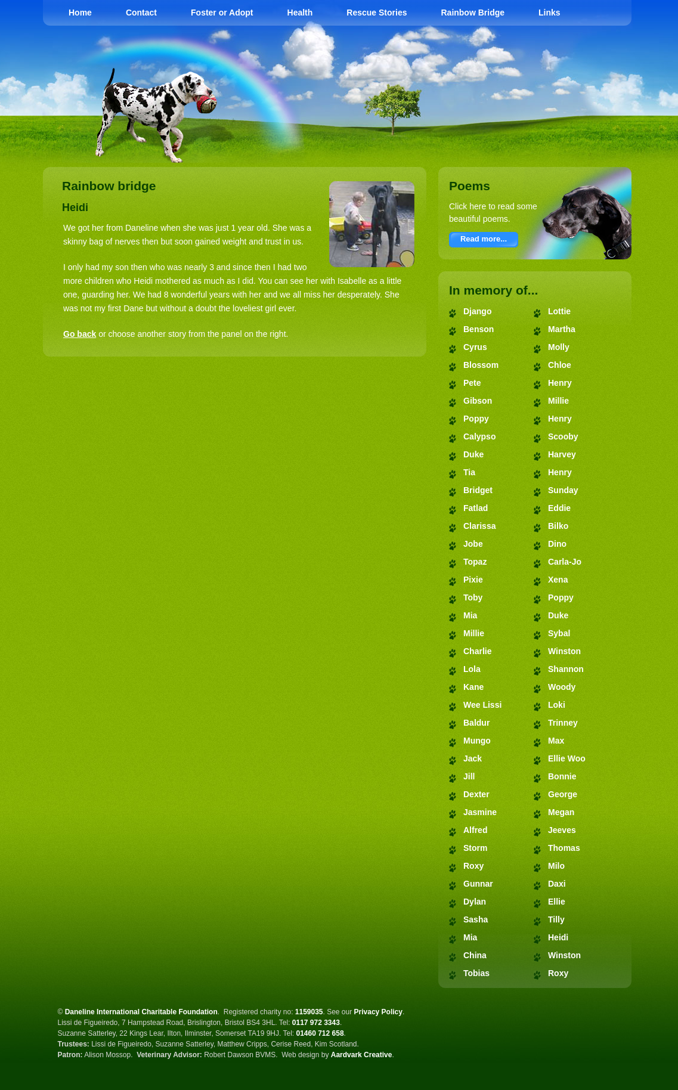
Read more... (483, 238)
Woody (561, 687)
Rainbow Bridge (472, 12)
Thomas (564, 848)
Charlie (477, 651)
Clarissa (479, 526)
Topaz (475, 561)
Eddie (559, 508)
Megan (561, 812)
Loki (556, 705)
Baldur (476, 722)
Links (549, 12)
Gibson (477, 400)
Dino (557, 544)
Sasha (475, 919)
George (562, 794)
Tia (469, 472)
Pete (472, 383)
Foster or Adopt (222, 12)
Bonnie (562, 776)
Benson (478, 329)
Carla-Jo (564, 561)
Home (80, 12)
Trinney (563, 722)
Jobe (473, 544)
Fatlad (475, 508)
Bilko (558, 526)
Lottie (559, 311)
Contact (141, 12)
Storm (475, 848)
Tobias (476, 973)
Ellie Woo (567, 758)
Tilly (556, 919)
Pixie (473, 579)
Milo (556, 866)
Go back (79, 334)
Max (556, 740)
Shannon (566, 669)
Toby (472, 597)
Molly (558, 347)
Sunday (563, 490)
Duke (473, 454)
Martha (561, 329)
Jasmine (480, 812)
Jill (469, 776)
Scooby (563, 436)
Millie (473, 633)
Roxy (473, 866)
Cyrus (475, 347)
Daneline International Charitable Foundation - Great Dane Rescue (467, 71)
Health (300, 12)
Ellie (556, 901)
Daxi (557, 883)
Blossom (481, 365)
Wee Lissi (482, 705)
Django (477, 311)
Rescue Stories (376, 12)
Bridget (478, 490)
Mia (470, 615)
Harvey (562, 454)
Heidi (558, 937)
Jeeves (562, 830)
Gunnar (478, 883)
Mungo (477, 740)
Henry (560, 383)
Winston (564, 651)
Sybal (559, 633)
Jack (472, 758)
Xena (558, 579)
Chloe (559, 365)
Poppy (476, 418)
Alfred (475, 830)
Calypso (479, 436)
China (475, 955)
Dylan (474, 901)
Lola (472, 669)
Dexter (476, 794)
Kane (473, 687)
